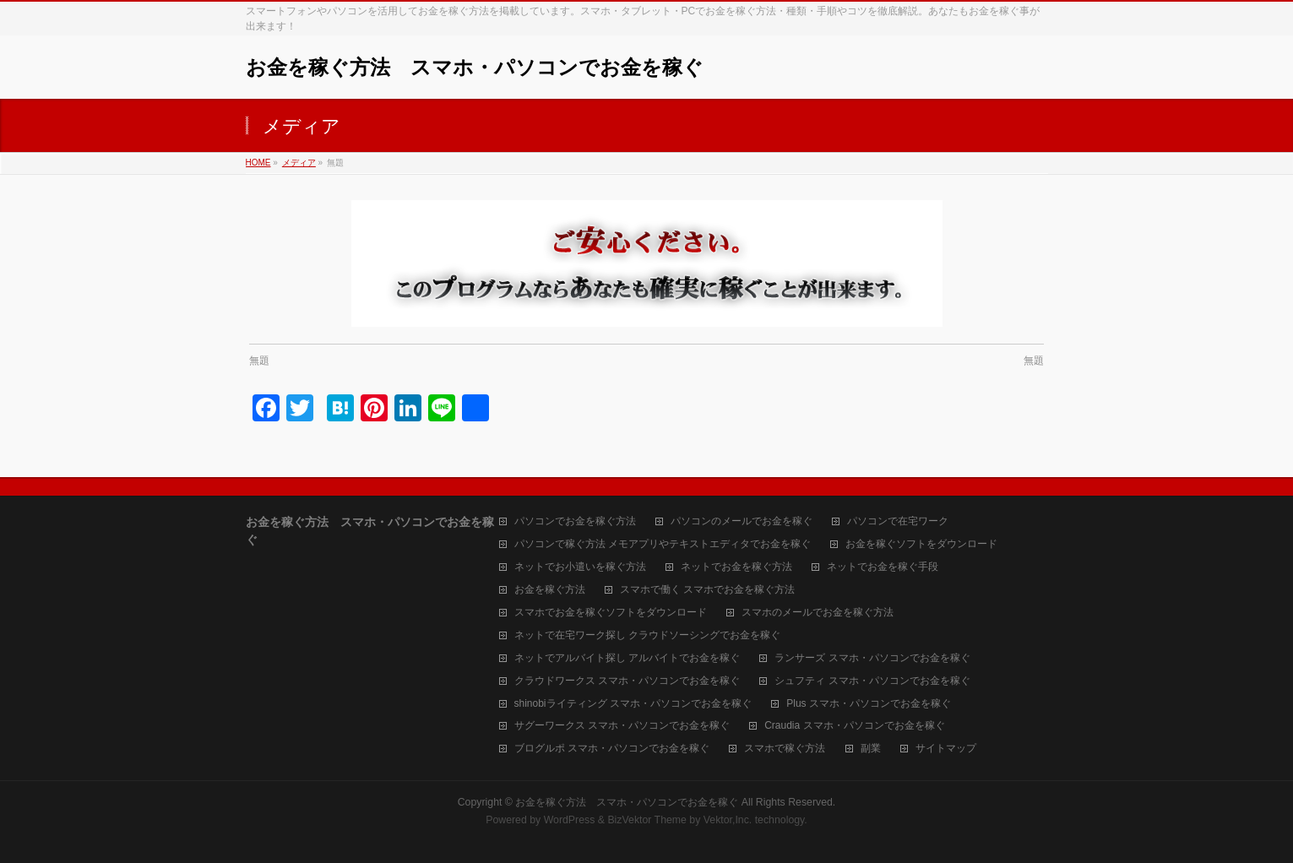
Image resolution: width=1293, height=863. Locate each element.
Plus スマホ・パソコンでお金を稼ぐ (868, 703)
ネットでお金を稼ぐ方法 (736, 567)
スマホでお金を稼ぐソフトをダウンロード (610, 612)
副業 (871, 748)
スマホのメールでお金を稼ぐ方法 (818, 612)
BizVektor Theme (647, 820)
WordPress (569, 820)
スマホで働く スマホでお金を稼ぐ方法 (707, 589)
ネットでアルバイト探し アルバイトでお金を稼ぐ (627, 658)
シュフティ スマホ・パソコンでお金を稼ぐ (872, 681)
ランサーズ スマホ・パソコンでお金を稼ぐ (872, 658)
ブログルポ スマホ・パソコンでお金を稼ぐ (611, 748)
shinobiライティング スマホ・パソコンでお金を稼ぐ (633, 703)
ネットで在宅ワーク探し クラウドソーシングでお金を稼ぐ (647, 635)
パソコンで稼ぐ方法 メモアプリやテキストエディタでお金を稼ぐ (662, 544)
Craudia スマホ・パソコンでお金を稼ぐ (854, 725)
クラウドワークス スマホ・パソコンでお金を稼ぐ (627, 681)
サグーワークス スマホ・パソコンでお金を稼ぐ (622, 725)
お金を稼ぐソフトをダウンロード (921, 544)
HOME (258, 162)
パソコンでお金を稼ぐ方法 (575, 521)
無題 (259, 360)
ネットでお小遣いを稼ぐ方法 (580, 567)
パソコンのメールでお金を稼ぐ (741, 521)
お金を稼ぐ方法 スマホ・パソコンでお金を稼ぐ (475, 67)
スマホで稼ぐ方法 (784, 748)
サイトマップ (945, 748)
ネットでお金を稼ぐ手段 (882, 567)
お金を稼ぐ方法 (549, 589)
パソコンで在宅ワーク (897, 521)
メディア (299, 162)
